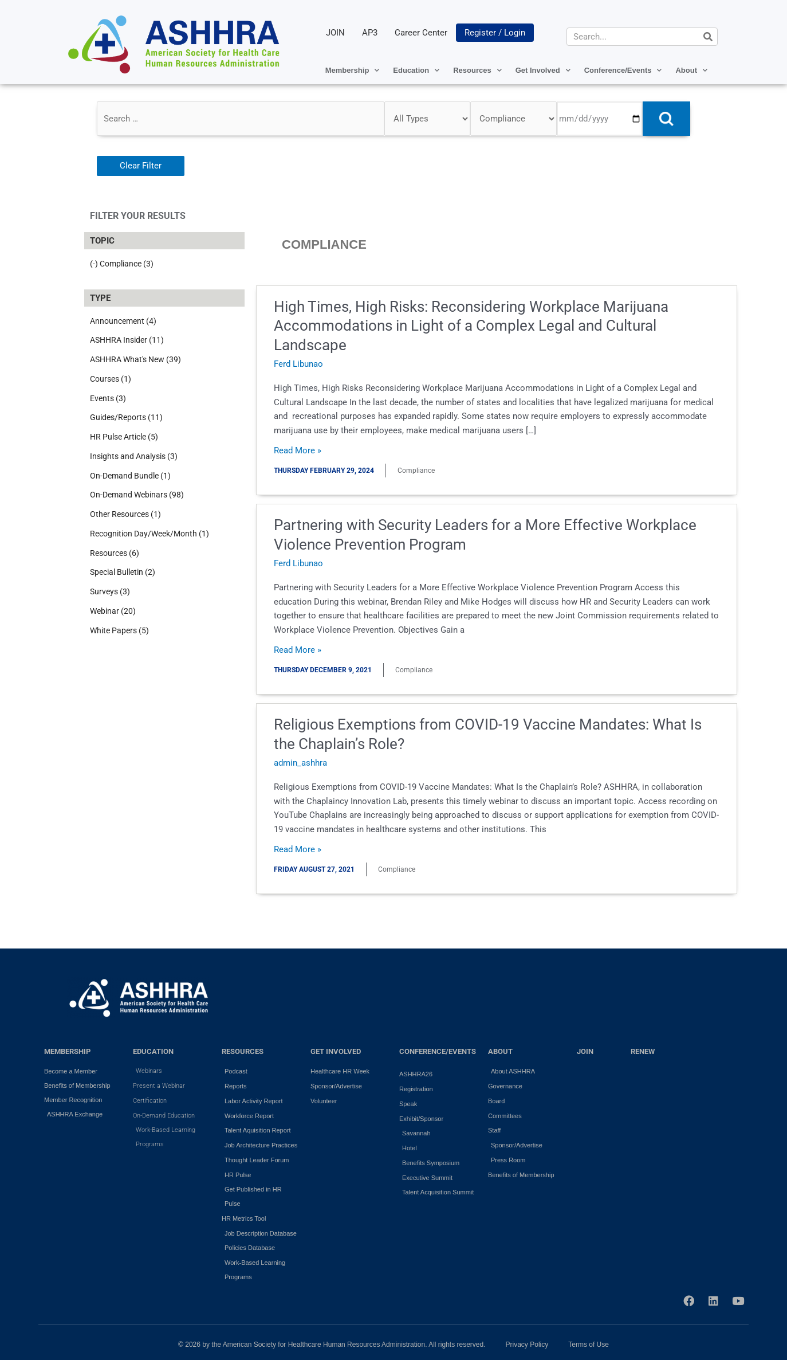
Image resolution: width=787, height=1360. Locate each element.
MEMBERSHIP (67, 1051)
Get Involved (543, 70)
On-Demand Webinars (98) (137, 494)
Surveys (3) (110, 591)
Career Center (421, 33)
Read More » (297, 451)
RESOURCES (242, 1051)
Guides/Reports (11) (126, 417)
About (691, 70)
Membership (352, 70)
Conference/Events (623, 70)
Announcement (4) (123, 321)
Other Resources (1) (125, 514)
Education (416, 70)
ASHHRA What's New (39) (135, 359)
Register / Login (495, 33)
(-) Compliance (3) (122, 263)
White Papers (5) (119, 630)
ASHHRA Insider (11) (127, 339)
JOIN (335, 33)
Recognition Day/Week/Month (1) (149, 533)
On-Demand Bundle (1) (130, 475)
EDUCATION (153, 1051)
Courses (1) (110, 378)
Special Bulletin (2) (122, 572)
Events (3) (108, 398)
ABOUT (500, 1051)
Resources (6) (114, 553)
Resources (477, 70)
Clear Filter (141, 165)
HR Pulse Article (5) (124, 436)
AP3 (369, 33)
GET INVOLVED (335, 1051)
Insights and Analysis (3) (134, 456)
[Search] (708, 36)
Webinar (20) (113, 611)
